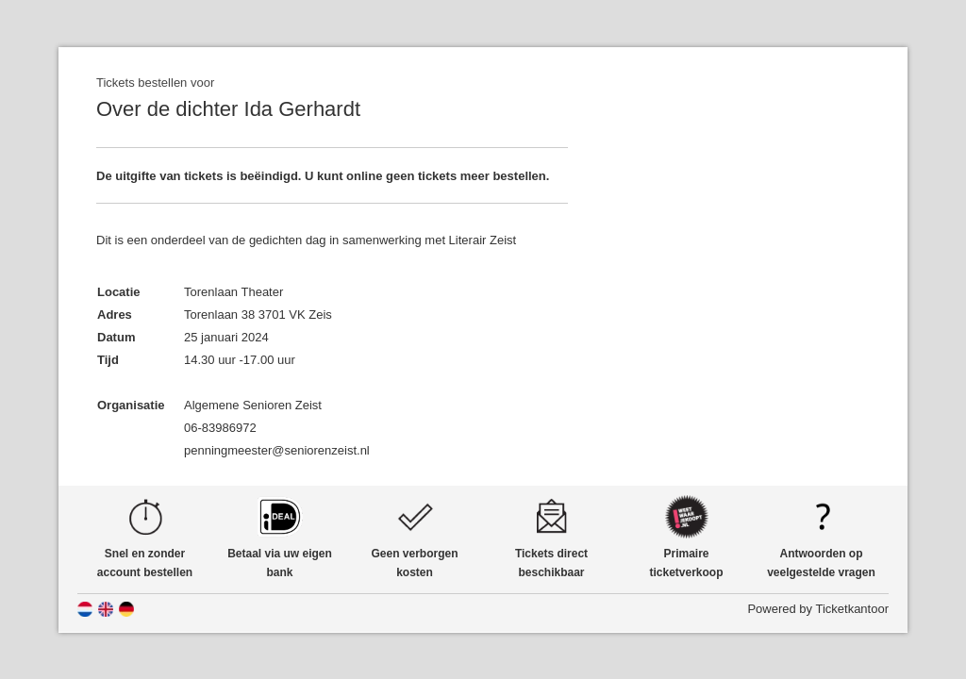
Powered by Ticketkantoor (818, 609)
